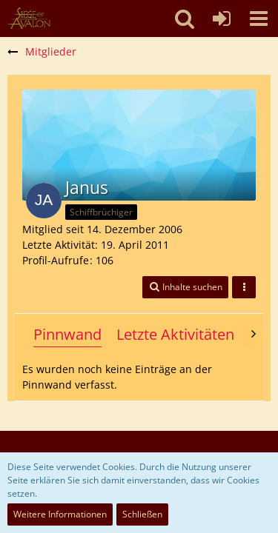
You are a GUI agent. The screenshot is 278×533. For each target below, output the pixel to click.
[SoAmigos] (28, 18)
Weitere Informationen (60, 514)
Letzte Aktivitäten (175, 334)
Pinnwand (67, 334)
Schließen (142, 514)
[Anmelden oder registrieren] (221, 18)
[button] (259, 18)
